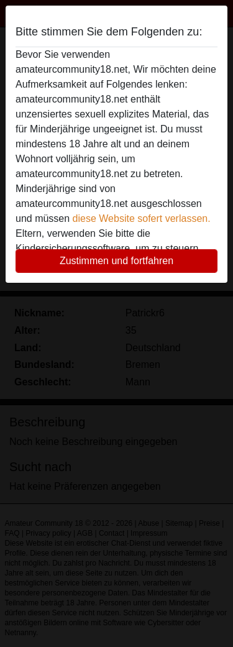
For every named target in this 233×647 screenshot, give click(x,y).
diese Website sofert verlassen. (142, 218)
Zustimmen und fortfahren (116, 260)
